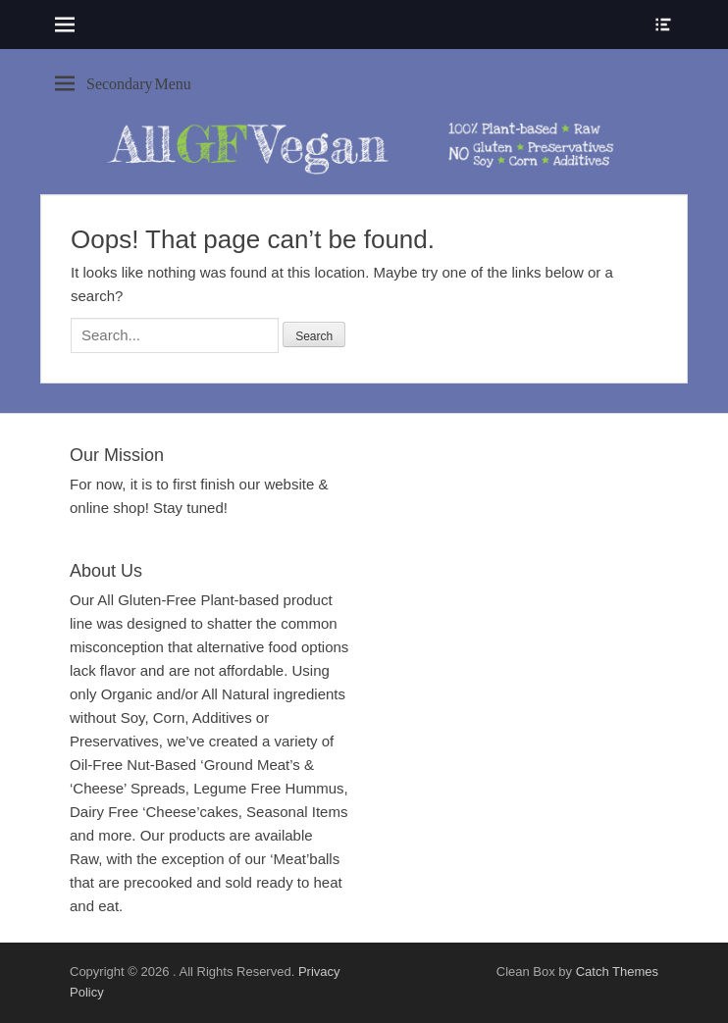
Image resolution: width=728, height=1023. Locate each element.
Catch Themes (617, 971)
